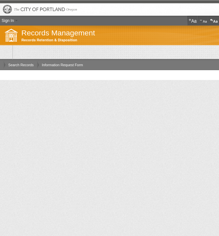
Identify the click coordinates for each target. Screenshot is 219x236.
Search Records (20, 65)
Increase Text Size (192, 21)
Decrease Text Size (203, 21)
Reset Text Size (213, 21)
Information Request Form (62, 65)
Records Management (58, 33)
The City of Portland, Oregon (109, 9)
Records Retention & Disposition (49, 40)
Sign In (8, 20)
